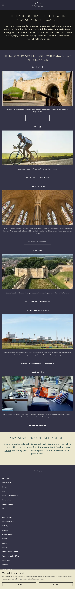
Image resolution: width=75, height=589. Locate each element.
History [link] (4, 487)
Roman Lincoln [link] (7, 504)
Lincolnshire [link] (6, 500)
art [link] (3, 508)
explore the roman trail (37, 301)
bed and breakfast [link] (8, 521)
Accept (55, 584)
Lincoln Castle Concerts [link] (10, 496)
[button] (6, 5)
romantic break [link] (7, 569)
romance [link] (5, 565)
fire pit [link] (4, 539)
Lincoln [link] (4, 491)
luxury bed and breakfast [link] (10, 556)
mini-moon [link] (6, 560)
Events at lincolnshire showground (37, 363)
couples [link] (5, 530)
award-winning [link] (7, 517)
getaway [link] (5, 543)
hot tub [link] (4, 547)
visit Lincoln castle (37, 118)
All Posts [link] (5, 478)
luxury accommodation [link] (10, 552)
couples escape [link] (7, 534)
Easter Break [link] (6, 483)
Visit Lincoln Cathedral (37, 242)
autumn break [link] (7, 513)
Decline (19, 584)
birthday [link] (5, 526)
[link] (37, 5)
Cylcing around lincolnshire (37, 177)
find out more (37, 425)
